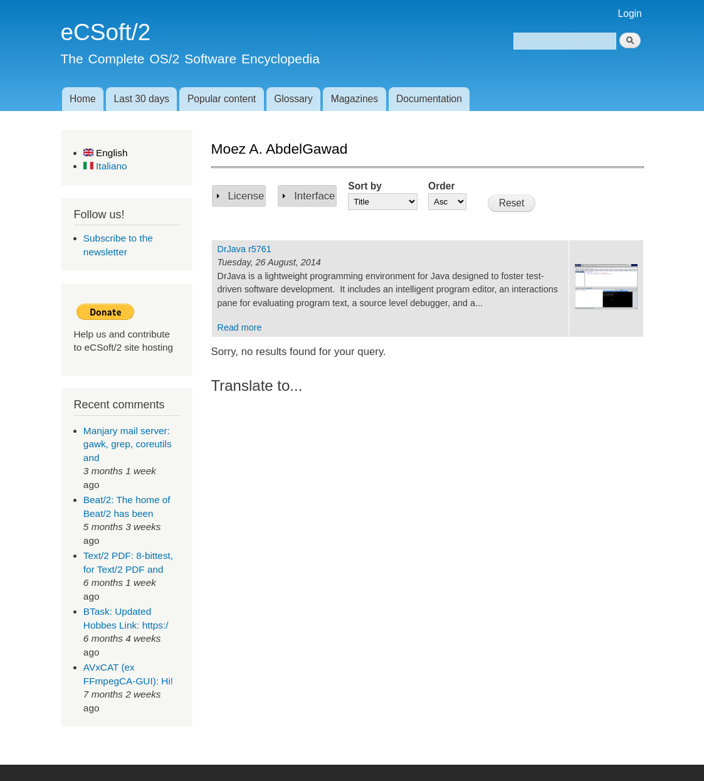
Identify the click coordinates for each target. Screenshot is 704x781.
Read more (240, 327)
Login (630, 13)
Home (83, 98)
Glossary (293, 98)
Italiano (105, 166)
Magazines (354, 98)
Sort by (365, 186)
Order (441, 186)
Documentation (429, 98)
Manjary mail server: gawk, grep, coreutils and (127, 444)
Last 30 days (141, 98)
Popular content (221, 98)
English (105, 152)
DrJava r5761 (244, 249)
